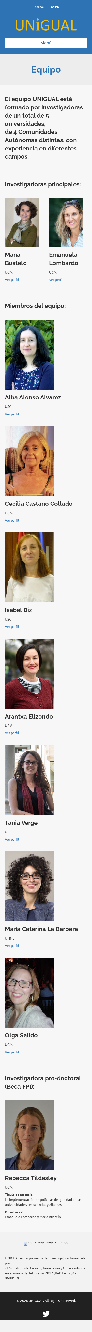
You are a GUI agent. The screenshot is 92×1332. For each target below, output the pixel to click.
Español (38, 7)
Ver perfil (12, 279)
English (54, 7)
